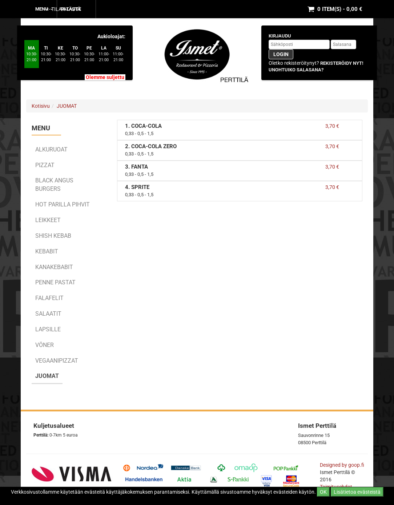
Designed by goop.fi (342, 465)
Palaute (71, 9)
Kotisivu (41, 106)
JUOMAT (67, 106)
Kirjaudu (280, 36)
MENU (44, 9)
